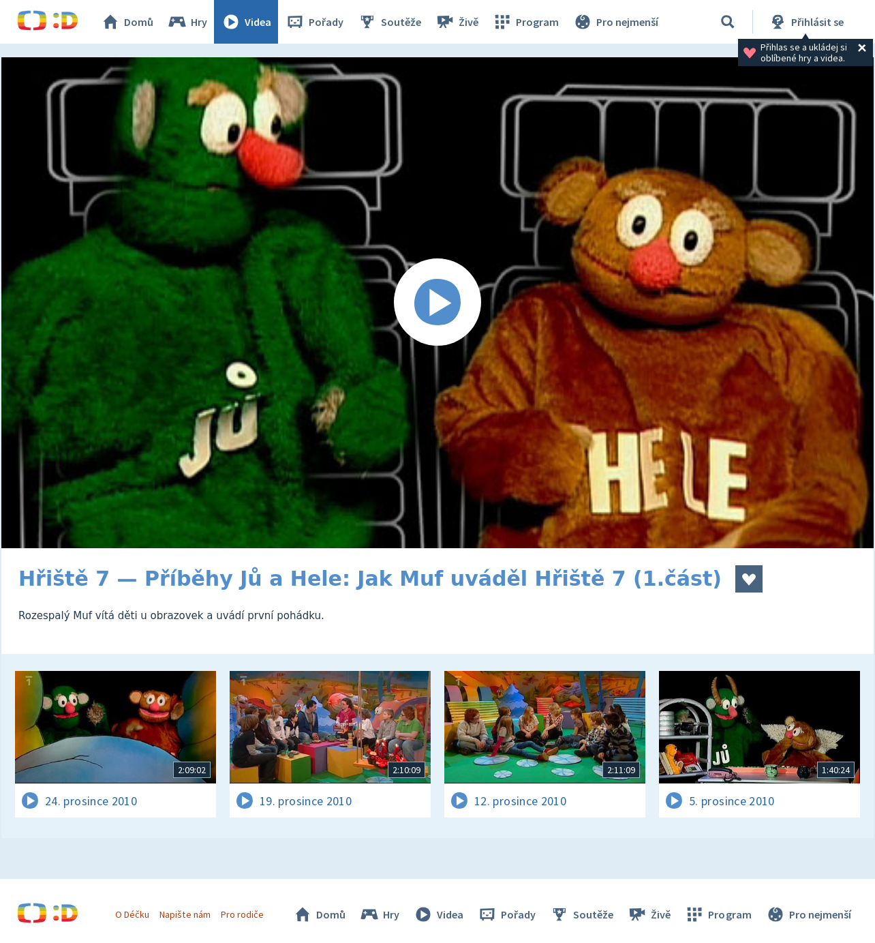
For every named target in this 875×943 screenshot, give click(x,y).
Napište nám (184, 914)
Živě (456, 22)
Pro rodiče (242, 914)
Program (525, 22)
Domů (126, 22)
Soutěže (389, 22)
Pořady (314, 22)
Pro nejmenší (615, 22)
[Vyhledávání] (727, 22)
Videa (246, 22)
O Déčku (132, 914)
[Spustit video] (437, 302)
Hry (187, 22)
